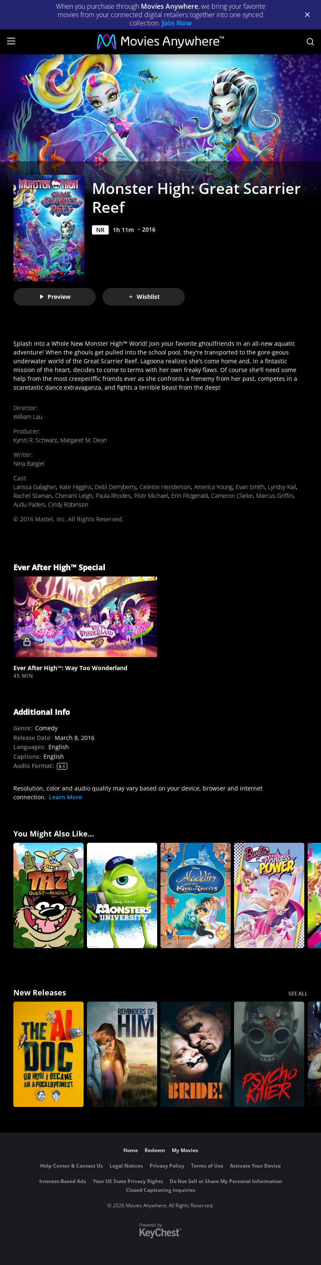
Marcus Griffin (274, 496)
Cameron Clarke (232, 496)
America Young (213, 487)
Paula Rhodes (113, 496)
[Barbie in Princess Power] (269, 895)
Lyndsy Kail (282, 487)
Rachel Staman (32, 496)
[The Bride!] (195, 1054)
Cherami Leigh (73, 496)
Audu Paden (29, 504)
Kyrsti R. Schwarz (35, 440)
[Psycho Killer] (269, 1054)
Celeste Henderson (165, 487)
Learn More (65, 797)
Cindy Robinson (68, 504)
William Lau (27, 417)
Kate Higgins (75, 487)
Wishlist (144, 297)
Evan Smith (250, 487)
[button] (85, 617)
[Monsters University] (122, 895)
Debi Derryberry (115, 487)
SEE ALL (298, 993)
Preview (55, 297)
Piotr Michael (151, 496)
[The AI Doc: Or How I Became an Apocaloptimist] (48, 1054)
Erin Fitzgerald (189, 496)
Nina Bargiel (28, 463)
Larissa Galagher (34, 487)
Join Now (177, 23)
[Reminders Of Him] (122, 1054)
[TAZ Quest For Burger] (48, 895)
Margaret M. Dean (83, 440)
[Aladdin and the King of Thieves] (195, 895)
